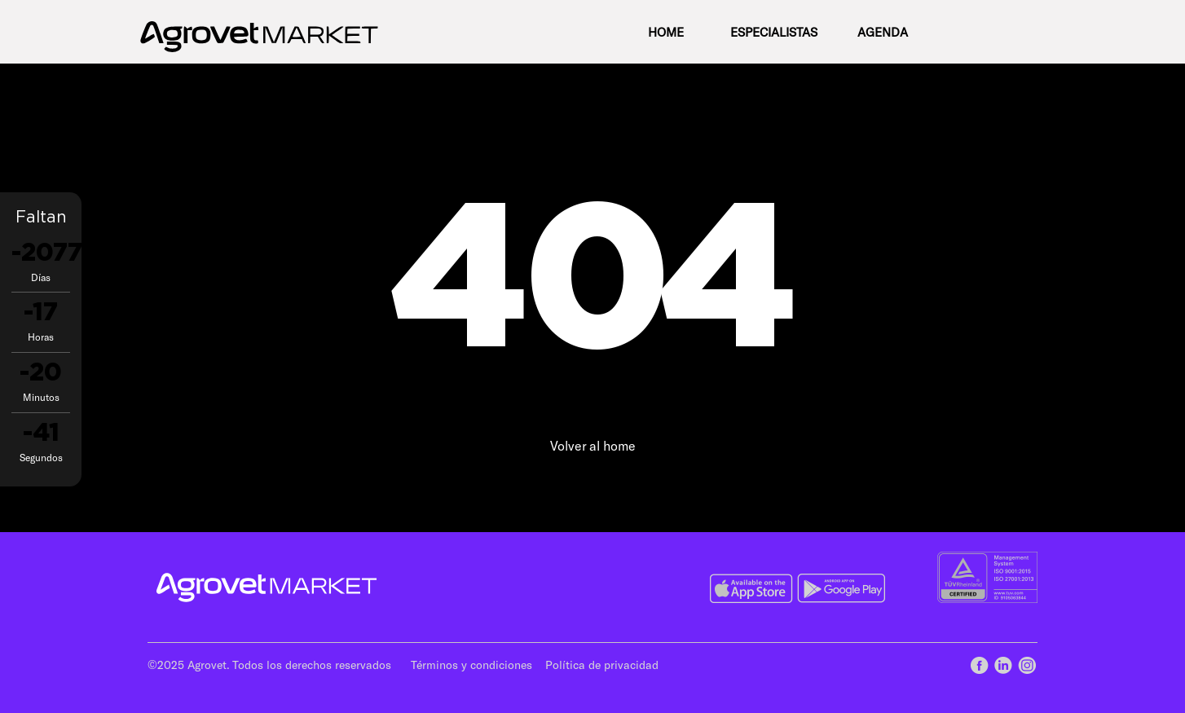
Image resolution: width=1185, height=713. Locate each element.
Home (666, 31)
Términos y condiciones (471, 664)
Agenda (882, 31)
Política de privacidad (602, 664)
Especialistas (773, 31)
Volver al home (593, 445)
